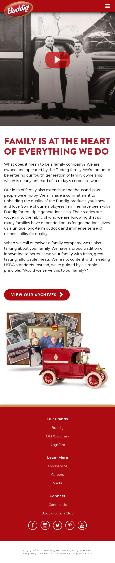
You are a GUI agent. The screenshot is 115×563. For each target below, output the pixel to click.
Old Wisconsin (57, 436)
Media (57, 483)
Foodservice (57, 466)
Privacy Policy (29, 553)
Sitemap (43, 553)
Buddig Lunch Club (57, 513)
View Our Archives (37, 294)
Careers (57, 475)
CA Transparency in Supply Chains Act (72, 553)
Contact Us (58, 505)
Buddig (58, 428)
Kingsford (57, 445)
